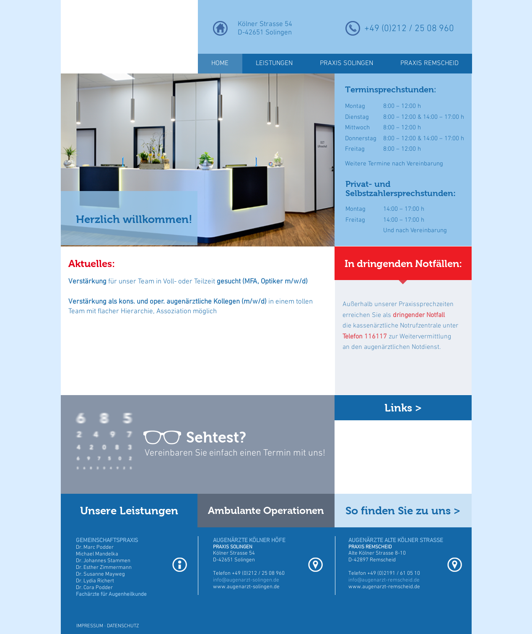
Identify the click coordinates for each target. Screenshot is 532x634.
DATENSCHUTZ (123, 626)
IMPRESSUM (89, 626)
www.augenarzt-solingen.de (246, 587)
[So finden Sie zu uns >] (403, 510)
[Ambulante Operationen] (266, 510)
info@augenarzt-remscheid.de (384, 580)
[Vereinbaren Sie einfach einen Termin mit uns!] (239, 453)
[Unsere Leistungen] (129, 510)
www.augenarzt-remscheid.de (384, 587)
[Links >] (403, 407)
